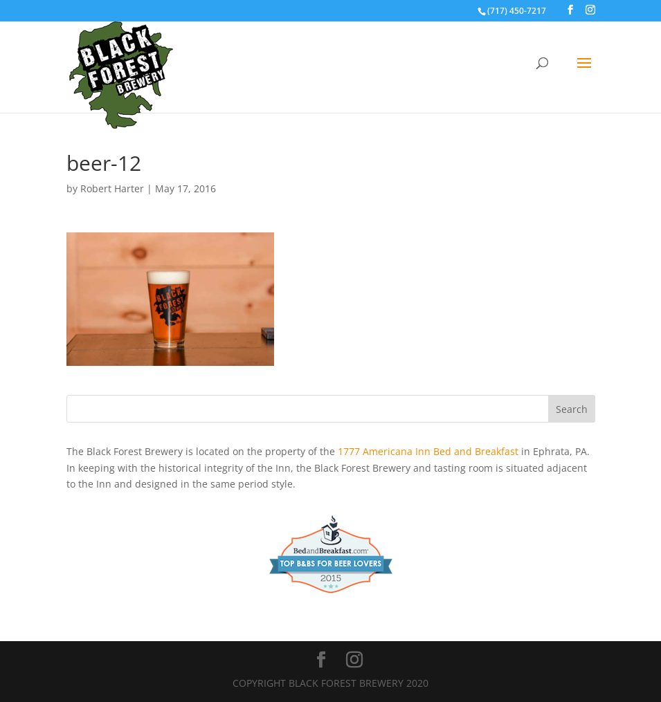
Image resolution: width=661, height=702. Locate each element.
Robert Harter (112, 188)
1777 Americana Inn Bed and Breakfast (428, 451)
